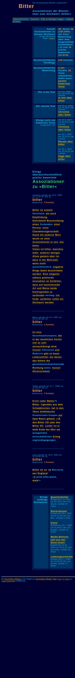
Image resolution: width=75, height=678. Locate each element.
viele (47, 238)
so (41, 238)
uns (56, 242)
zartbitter (45, 299)
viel (34, 342)
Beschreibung (55, 220)
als (48, 213)
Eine (45, 274)
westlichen (46, 339)
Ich (58, 295)
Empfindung (39, 217)
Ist (34, 332)
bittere (42, 360)
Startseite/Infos (21, 19)
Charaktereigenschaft (45, 231)
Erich (35, 401)
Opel (35, 418)
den (61, 408)
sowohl (48, 210)
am (58, 429)
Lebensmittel (40, 357)
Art (34, 288)
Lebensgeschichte (62, 556)
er (58, 425)
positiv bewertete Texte (64, 84)
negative (58, 267)
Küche (58, 339)
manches (58, 249)
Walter (51, 401)
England (43, 473)
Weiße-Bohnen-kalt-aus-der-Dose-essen (60, 540)
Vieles (36, 249)
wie (62, 242)
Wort (58, 235)
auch (53, 213)
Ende (42, 429)
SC (42, 425)
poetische (48, 277)
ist (41, 210)
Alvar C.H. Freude (63, 579)
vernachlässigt (41, 346)
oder (43, 401)
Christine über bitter (64, 113)
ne (49, 469)
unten (51, 38)
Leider (49, 425)
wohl (35, 429)
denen (58, 357)
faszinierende (52, 284)
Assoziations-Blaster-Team (46, 579)
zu (51, 292)
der (44, 260)
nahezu (36, 277)
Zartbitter (55, 281)
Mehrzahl (52, 260)
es (50, 353)
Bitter (26, 6)
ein (42, 235)
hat (53, 408)
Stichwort (38, 302)
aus (55, 404)
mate (35, 480)
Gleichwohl (39, 220)
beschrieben (55, 270)
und (39, 288)
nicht (43, 263)
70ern (35, 411)
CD (47, 422)
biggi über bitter (64, 157)
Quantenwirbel (59, 497)
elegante (54, 274)
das (34, 360)
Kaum (35, 235)
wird (53, 346)
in (51, 242)
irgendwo (46, 404)
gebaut (50, 418)
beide (53, 288)
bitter (37, 200)
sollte (55, 299)
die (60, 335)
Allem (35, 256)
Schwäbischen (41, 408)
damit (43, 270)
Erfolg (56, 436)
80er (53, 429)
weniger (55, 252)
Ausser (36, 350)
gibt (46, 353)
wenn (35, 263)
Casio (54, 522)
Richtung (37, 367)
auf (41, 284)
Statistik (35, 19)
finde (35, 299)
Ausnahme (38, 281)
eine (39, 332)
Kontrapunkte (40, 292)
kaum (56, 353)
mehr (35, 252)
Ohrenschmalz (41, 371)
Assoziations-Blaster (13, 579)
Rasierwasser (59, 511)
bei (52, 357)
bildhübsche (47, 411)
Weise (46, 288)
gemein (44, 256)
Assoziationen (41, 242)
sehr (44, 342)
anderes (49, 235)
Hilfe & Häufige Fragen (52, 19)
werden (36, 274)
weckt (36, 238)
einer (57, 224)
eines (35, 224)
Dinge (36, 270)
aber (52, 256)
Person (36, 227)
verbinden (38, 295)
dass (35, 260)
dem (60, 404)
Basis (42, 418)
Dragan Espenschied (8, 581)
